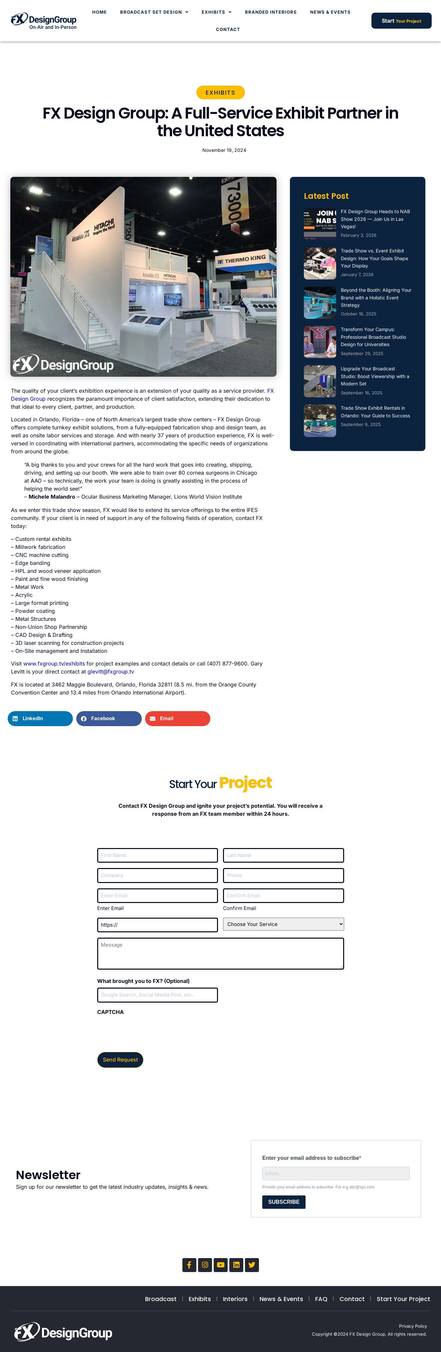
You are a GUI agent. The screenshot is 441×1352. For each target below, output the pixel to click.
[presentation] (147, 1032)
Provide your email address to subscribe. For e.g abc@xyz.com (318, 1185)
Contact (228, 29)
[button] (40, 718)
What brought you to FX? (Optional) (143, 981)
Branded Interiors (271, 12)
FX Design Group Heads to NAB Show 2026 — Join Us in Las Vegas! (375, 219)
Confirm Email (239, 908)
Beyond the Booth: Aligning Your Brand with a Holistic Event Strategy (376, 297)
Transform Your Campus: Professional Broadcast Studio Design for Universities (373, 336)
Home (99, 12)
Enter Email (110, 908)
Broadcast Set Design (154, 12)
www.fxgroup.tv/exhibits (54, 663)
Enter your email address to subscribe (310, 1156)
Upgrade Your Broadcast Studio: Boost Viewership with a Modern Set (375, 376)
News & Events (330, 12)
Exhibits (217, 12)
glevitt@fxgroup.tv (111, 671)
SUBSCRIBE (284, 1200)
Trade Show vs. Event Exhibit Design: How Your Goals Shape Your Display (374, 258)
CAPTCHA (110, 1012)
